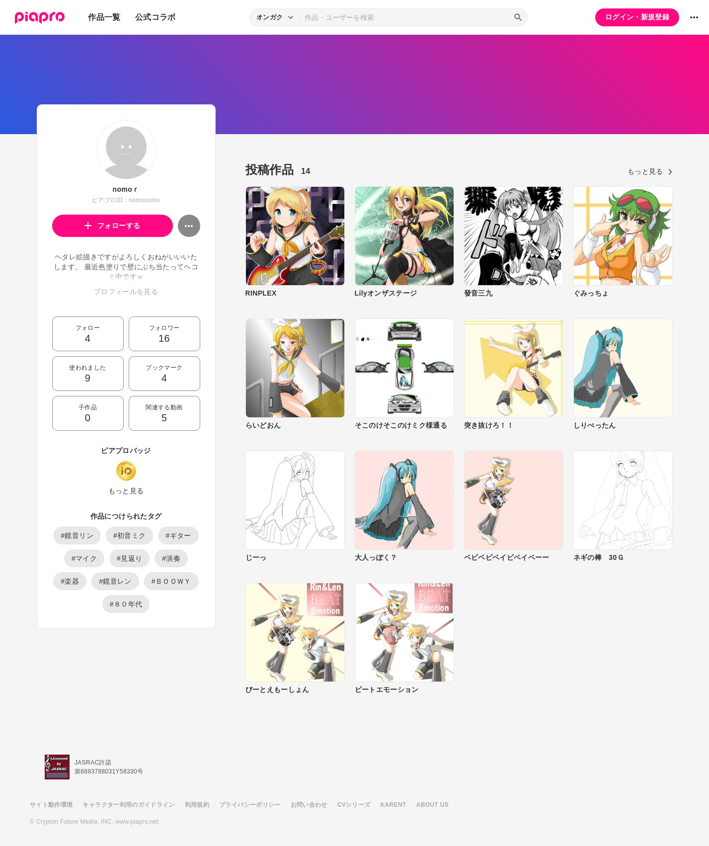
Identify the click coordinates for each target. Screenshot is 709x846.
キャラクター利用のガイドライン (128, 804)
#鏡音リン (77, 535)
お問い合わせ (309, 804)
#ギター (178, 535)
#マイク (84, 558)
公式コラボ (155, 17)
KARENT (393, 804)
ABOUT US (432, 804)
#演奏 (171, 558)
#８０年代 (126, 604)
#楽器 (70, 581)
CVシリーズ (354, 804)
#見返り (129, 558)
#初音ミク (129, 535)
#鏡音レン (115, 581)
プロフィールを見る (126, 292)
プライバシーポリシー (250, 804)
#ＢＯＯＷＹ (171, 581)
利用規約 (197, 804)
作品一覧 (104, 17)
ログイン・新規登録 (637, 17)
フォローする (112, 226)
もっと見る (126, 491)
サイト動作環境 (51, 804)
